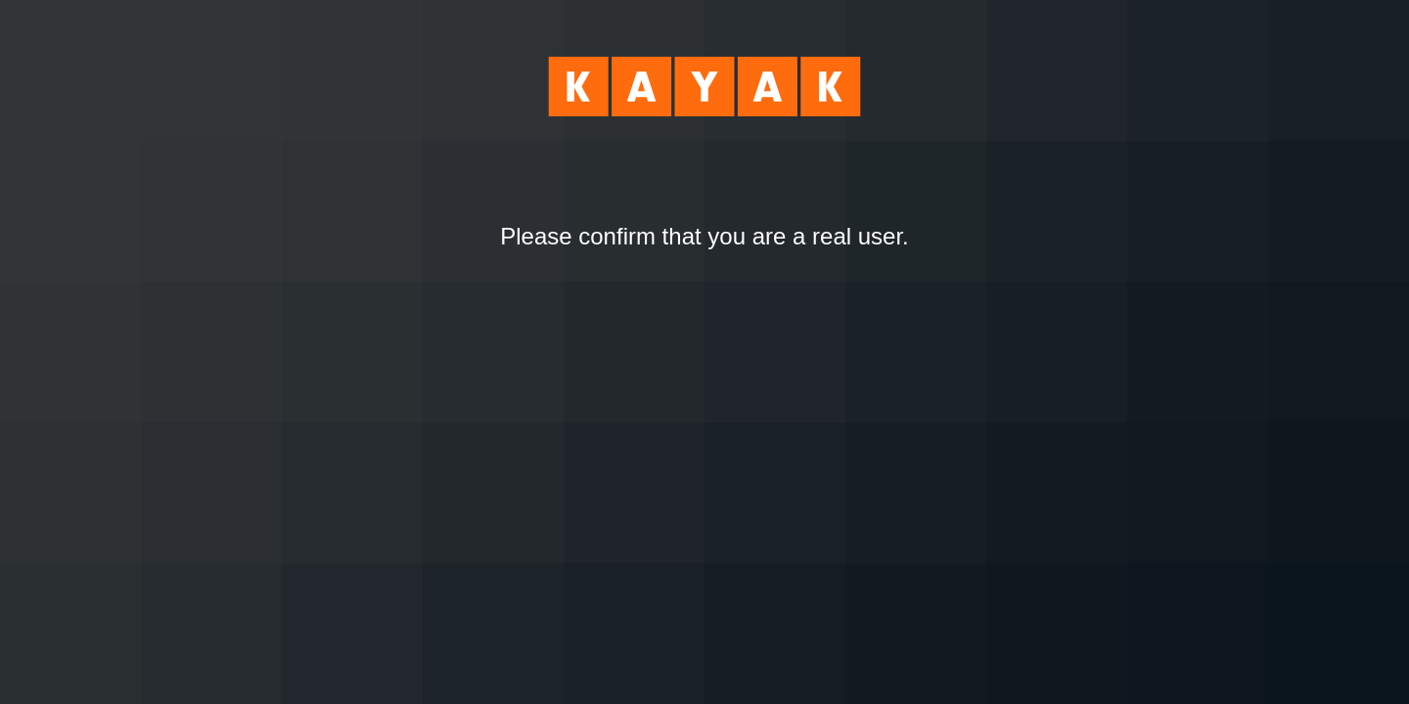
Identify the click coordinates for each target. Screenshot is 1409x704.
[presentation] (704, 304)
